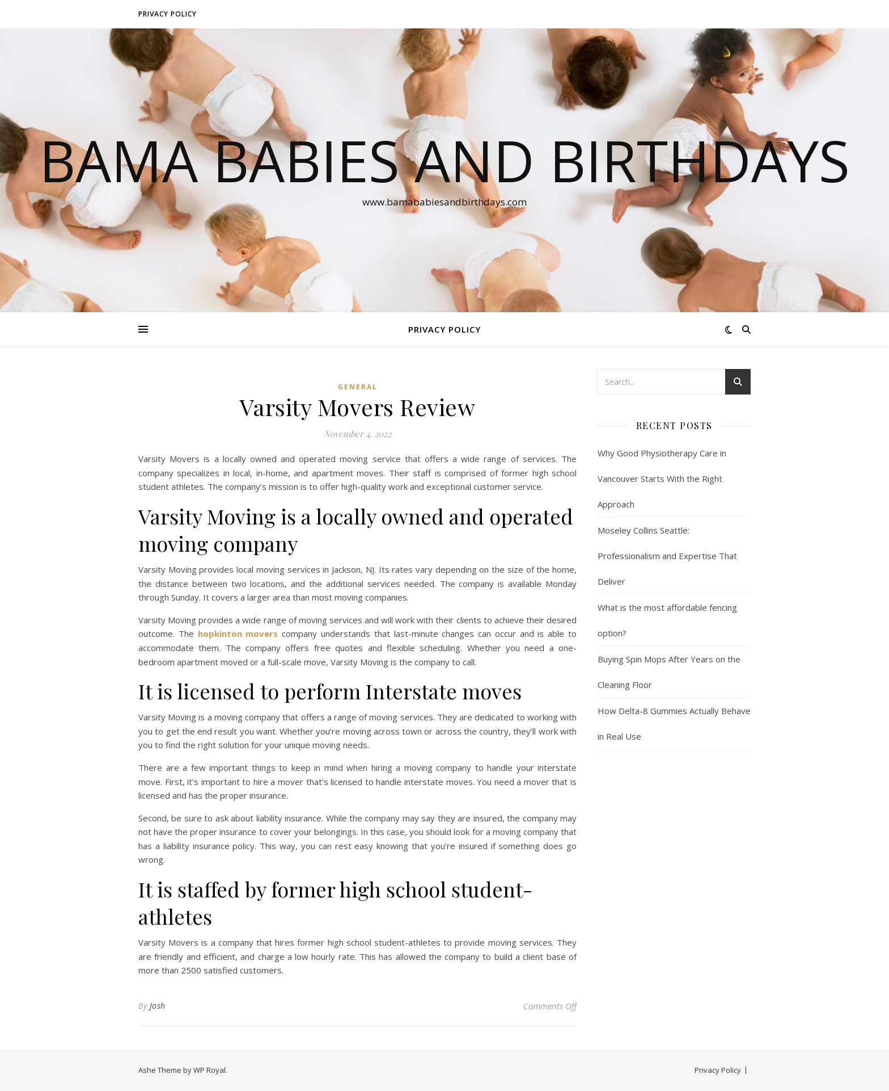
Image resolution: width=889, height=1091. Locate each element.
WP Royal (209, 1070)
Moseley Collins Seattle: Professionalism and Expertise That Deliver (667, 555)
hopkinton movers (238, 633)
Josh (158, 1005)
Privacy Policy (167, 14)
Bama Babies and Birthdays (444, 160)
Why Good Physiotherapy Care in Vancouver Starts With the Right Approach (662, 478)
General (358, 387)
